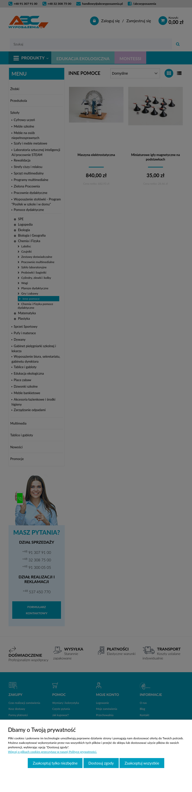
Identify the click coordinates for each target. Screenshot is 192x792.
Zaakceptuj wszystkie (141, 763)
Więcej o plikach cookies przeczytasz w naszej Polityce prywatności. (52, 752)
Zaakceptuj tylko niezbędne (55, 763)
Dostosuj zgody (101, 763)
